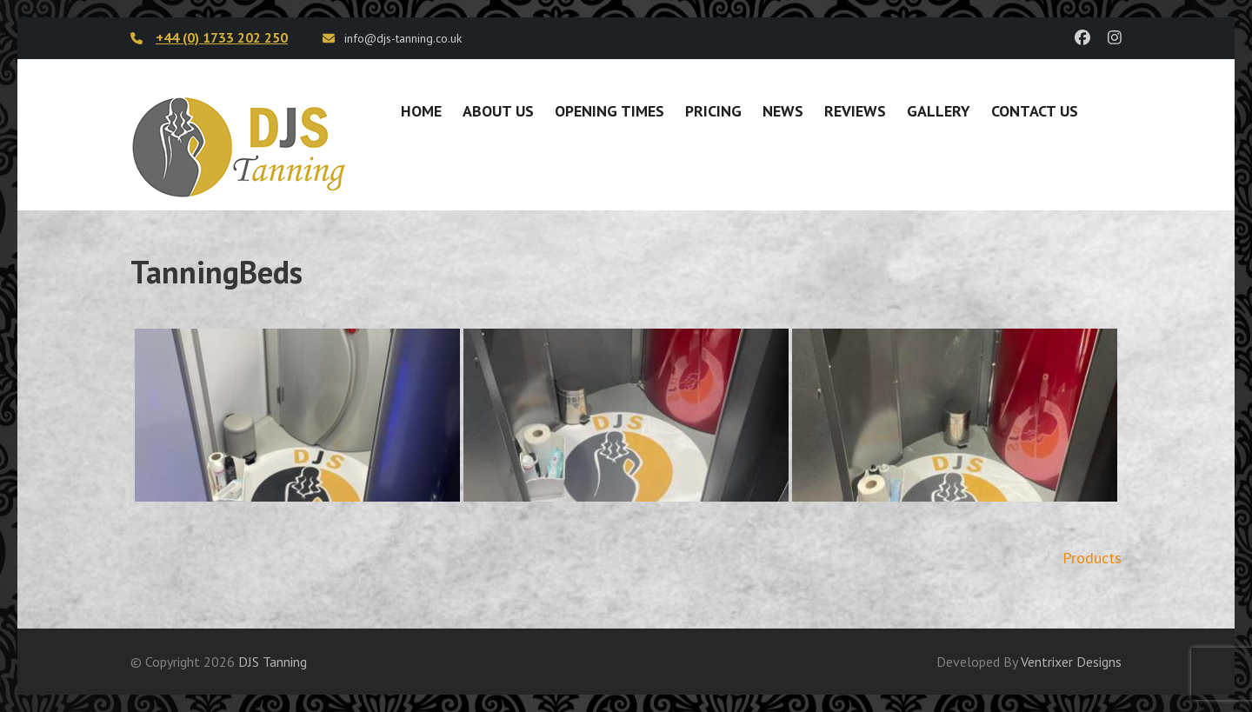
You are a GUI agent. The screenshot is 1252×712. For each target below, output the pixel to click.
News (783, 111)
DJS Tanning (272, 661)
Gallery (938, 111)
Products (1092, 558)
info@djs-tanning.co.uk (403, 38)
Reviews (855, 111)
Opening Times (609, 111)
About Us (498, 111)
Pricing (713, 111)
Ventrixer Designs (1071, 661)
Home (421, 111)
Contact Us (1034, 111)
